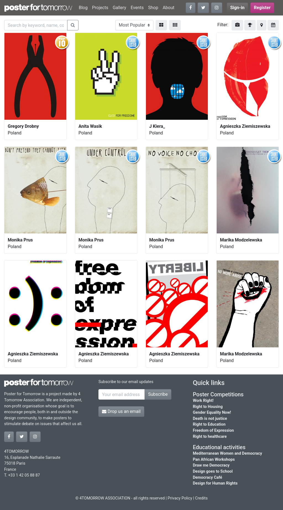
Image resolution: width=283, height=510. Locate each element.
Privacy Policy (180, 498)
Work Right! (203, 400)
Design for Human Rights (215, 483)
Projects (100, 7)
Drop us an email (121, 411)
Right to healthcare (210, 436)
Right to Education (209, 424)
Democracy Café (207, 477)
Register (262, 7)
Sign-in (237, 7)
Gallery (119, 7)
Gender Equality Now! (212, 412)
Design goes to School (213, 471)
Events (137, 7)
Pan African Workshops (214, 459)
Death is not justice (210, 418)
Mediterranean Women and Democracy (227, 453)
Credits (201, 498)
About (168, 7)
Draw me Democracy (211, 465)
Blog (83, 7)
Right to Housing (208, 406)
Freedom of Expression (213, 430)
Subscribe (158, 394)
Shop (153, 7)
